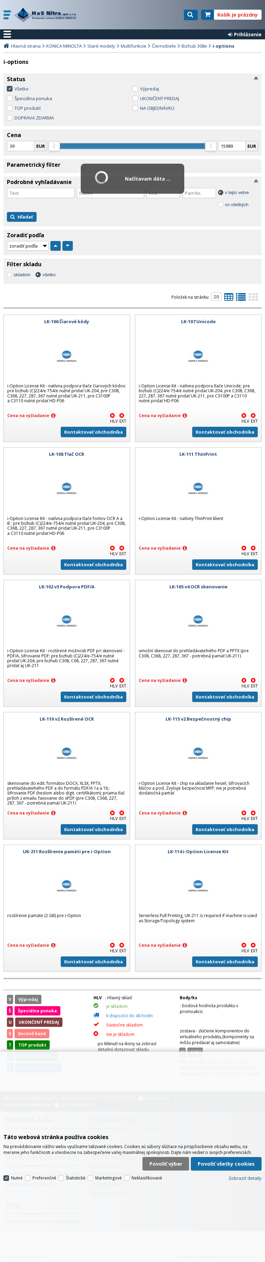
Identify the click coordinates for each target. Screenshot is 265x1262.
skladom (22, 274)
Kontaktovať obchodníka (93, 432)
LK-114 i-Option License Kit (198, 851)
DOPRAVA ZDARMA (34, 118)
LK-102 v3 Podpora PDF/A (67, 587)
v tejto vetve (237, 192)
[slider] (54, 146)
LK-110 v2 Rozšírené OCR (67, 719)
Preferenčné (44, 1178)
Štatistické (76, 1178)
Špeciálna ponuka (33, 98)
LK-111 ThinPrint (198, 454)
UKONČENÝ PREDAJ (159, 98)
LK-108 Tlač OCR (66, 454)
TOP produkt (27, 108)
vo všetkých (236, 204)
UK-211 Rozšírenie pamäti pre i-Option (67, 851)
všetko (49, 274)
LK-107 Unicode (198, 321)
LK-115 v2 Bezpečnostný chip (198, 719)
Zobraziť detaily (245, 1178)
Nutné (17, 1178)
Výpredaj (149, 89)
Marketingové (108, 1178)
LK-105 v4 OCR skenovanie (198, 587)
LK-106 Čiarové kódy (66, 321)
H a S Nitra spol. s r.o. (47, 14)
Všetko (21, 89)
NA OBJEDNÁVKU (157, 108)
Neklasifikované (146, 1178)
